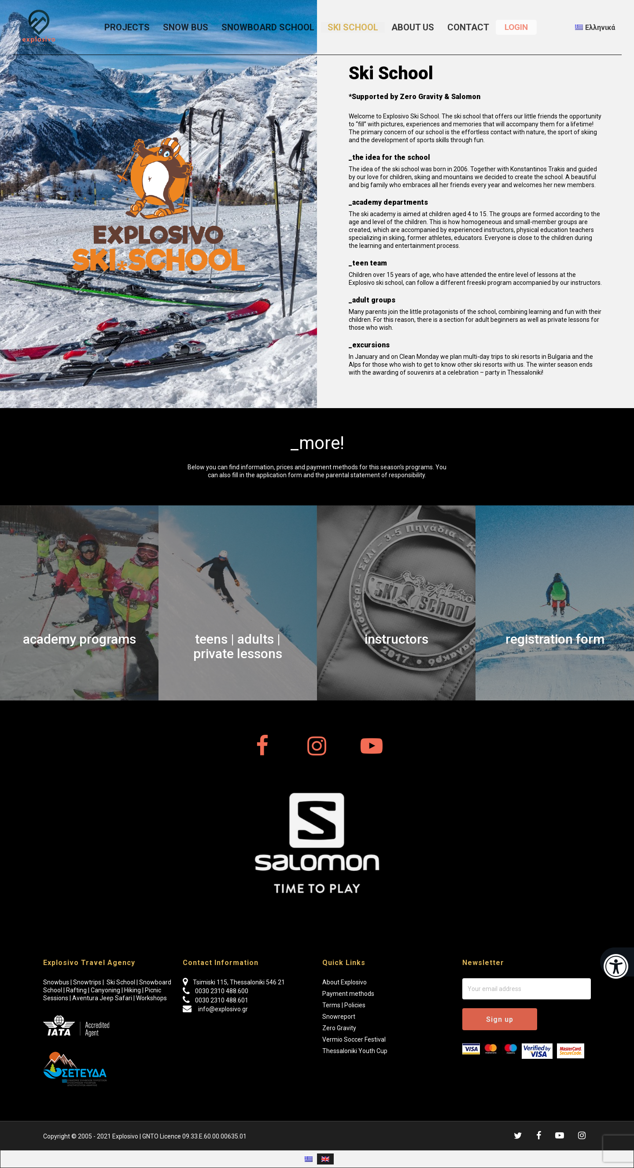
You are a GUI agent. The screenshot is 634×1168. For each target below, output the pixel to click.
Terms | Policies (343, 1005)
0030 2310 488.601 (221, 1000)
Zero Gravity (339, 1028)
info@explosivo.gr (222, 1009)
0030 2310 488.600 (221, 991)
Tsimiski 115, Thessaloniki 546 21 (239, 982)
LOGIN (516, 27)
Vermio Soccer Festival (354, 1039)
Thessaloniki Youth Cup (354, 1050)
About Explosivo (344, 982)
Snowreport (338, 1016)
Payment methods (348, 993)
